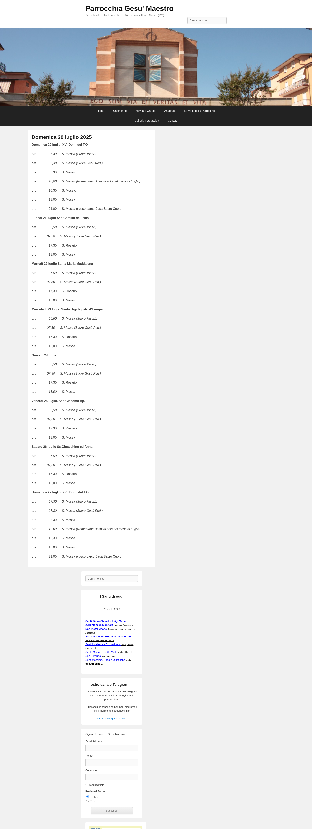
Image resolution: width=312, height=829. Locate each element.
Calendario (120, 110)
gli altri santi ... (94, 663)
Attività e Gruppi (145, 110)
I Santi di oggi (112, 596)
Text (93, 801)
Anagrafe (170, 110)
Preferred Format (95, 791)
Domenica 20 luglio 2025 (62, 137)
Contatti (172, 120)
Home (100, 110)
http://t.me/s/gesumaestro (111, 718)
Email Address (94, 741)
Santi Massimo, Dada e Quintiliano (105, 659)
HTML (94, 796)
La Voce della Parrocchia (199, 110)
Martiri (128, 660)
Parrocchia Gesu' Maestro (129, 8)
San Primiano (93, 655)
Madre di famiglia (125, 652)
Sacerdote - (99, 640)
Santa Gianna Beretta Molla (101, 652)
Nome (89, 755)
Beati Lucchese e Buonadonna (103, 644)
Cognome (91, 770)
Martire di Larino (109, 656)
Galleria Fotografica (147, 120)
